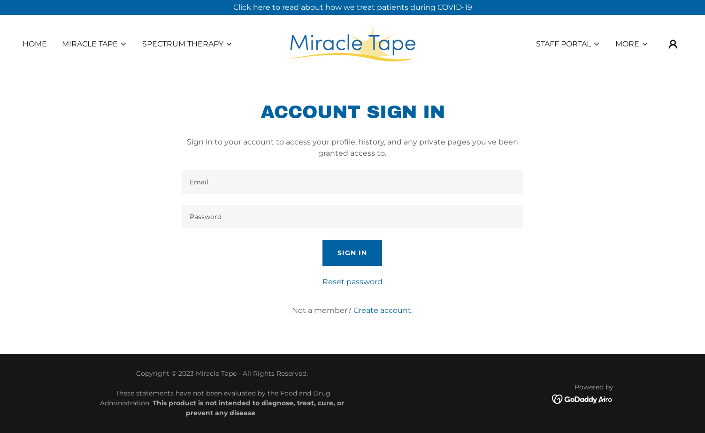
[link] (352, 43)
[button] (94, 44)
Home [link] (35, 43)
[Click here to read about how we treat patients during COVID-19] (352, 7)
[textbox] (352, 182)
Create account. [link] (383, 310)
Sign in (352, 253)
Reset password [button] (352, 281)
